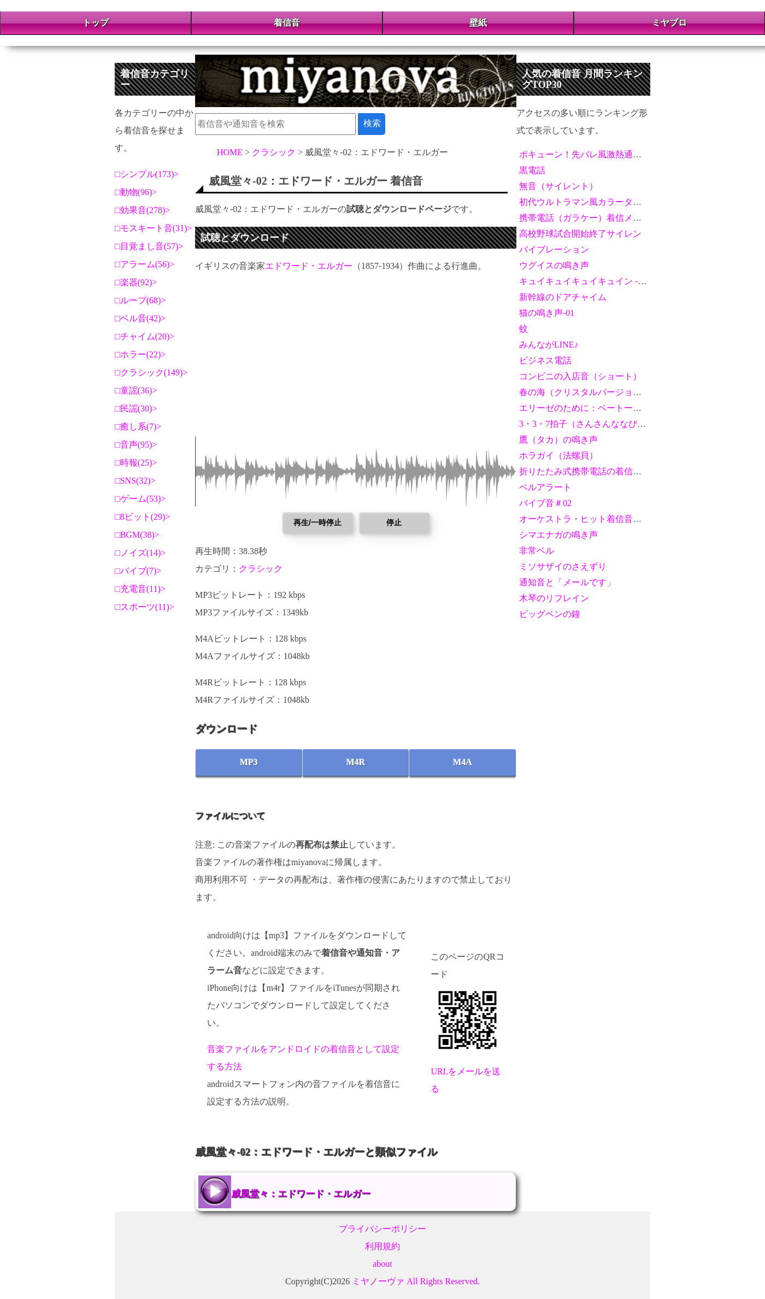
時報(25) (136, 462)
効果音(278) (143, 210)
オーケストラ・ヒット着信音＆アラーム (597, 519)
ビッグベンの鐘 (549, 614)
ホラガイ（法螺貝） (558, 455)
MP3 (249, 762)
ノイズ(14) (140, 552)
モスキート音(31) (153, 228)
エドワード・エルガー (308, 266)
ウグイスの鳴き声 (554, 265)
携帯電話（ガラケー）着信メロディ (589, 217)
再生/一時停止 (317, 522)
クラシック (261, 568)
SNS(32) (135, 480)
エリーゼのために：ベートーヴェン (589, 408)
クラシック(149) (151, 372)
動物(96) (136, 192)
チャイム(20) (145, 336)
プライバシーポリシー (382, 1228)
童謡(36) (136, 390)
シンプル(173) (147, 174)
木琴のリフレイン (554, 598)
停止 (394, 522)
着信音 (287, 22)
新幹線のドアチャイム (563, 297)
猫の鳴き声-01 (546, 313)
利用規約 (382, 1246)
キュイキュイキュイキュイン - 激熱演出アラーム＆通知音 (632, 281)
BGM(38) (137, 534)
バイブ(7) (138, 570)
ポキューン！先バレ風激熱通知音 (584, 154)
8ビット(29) (143, 516)
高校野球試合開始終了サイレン (580, 233)
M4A (462, 762)
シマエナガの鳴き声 (558, 534)
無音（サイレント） (558, 186)
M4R (356, 762)
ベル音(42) (140, 318)
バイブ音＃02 (545, 503)
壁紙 (478, 22)
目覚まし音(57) (149, 246)
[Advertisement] (355, 360)
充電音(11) (140, 588)
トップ (96, 22)
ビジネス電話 (545, 360)
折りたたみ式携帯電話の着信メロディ (593, 471)
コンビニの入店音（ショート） (580, 376)
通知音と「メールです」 (567, 582)
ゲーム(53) (140, 498)
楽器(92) (136, 282)
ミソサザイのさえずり (563, 566)
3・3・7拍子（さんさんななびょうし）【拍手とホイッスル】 (639, 423)
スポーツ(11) (144, 607)
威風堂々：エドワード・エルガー (300, 1194)
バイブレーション (554, 249)
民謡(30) (136, 408)
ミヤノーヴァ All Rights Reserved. (416, 1281)
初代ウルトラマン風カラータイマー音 (593, 202)
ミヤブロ (669, 22)
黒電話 (532, 170)
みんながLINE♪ (548, 344)
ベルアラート (545, 487)
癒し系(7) (138, 426)
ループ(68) (140, 300)
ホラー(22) (140, 354)
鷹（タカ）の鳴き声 (558, 439)
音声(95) (136, 444)
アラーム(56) (145, 264)
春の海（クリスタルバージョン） (584, 392)
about (382, 1263)
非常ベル (536, 550)
